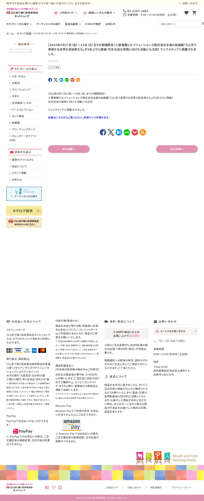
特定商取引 (167, 487)
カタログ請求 (93, 24)
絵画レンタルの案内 (97, 13)
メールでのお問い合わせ (171, 331)
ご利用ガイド (64, 13)
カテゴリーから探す (17, 24)
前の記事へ (69, 149)
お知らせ (111, 24)
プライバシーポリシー (186, 487)
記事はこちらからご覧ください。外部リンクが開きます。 (79, 117)
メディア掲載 (54, 67)
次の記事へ (177, 149)
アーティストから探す (48, 24)
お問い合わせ (190, 3)
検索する (33, 51)
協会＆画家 (71, 24)
